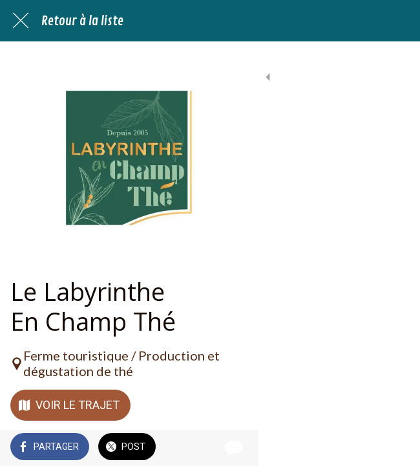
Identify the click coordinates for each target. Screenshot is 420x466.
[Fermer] (20, 20)
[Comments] (394, 447)
